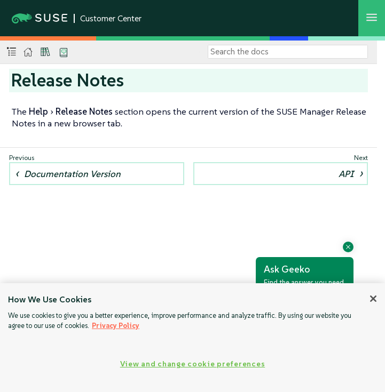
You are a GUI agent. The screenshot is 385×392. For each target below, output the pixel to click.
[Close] (373, 298)
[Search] (288, 52)
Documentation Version (72, 174)
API (346, 174)
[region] (192, 337)
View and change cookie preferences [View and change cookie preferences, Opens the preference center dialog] (192, 364)
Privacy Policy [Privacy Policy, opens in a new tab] (115, 325)
